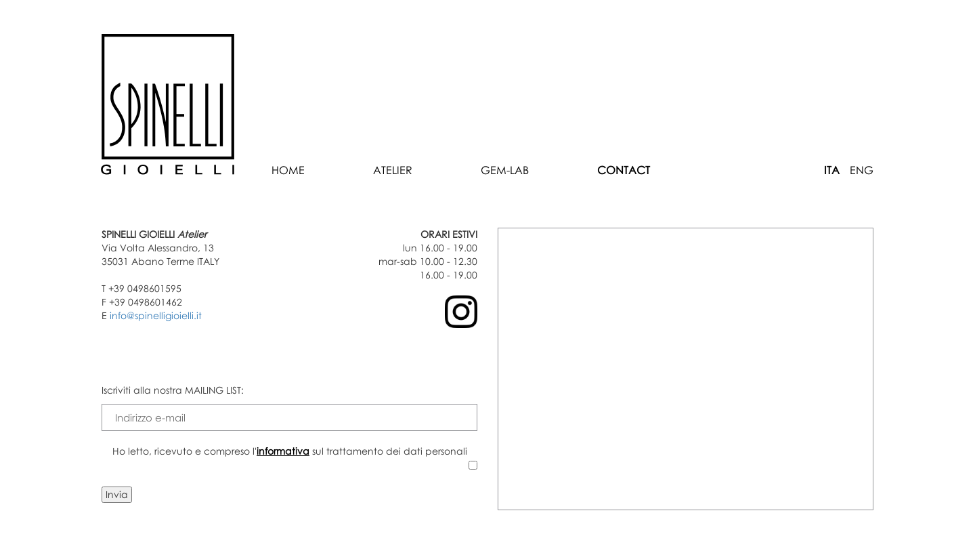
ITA (832, 170)
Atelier (392, 170)
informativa (283, 451)
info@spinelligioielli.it (156, 315)
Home (288, 170)
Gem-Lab (505, 170)
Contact (623, 170)
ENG (861, 170)
